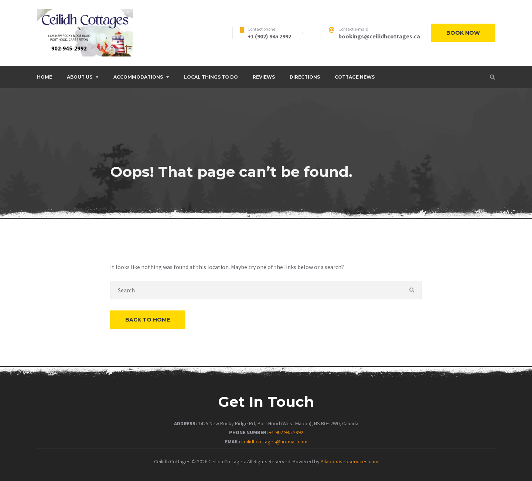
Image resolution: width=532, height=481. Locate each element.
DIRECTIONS (305, 77)
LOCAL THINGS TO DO (211, 77)
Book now (463, 33)
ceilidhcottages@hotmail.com (274, 441)
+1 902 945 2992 (286, 432)
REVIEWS (264, 77)
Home (44, 77)
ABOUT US (79, 77)
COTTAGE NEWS (355, 77)
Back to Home (147, 319)
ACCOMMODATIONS (138, 77)
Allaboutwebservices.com (349, 461)
